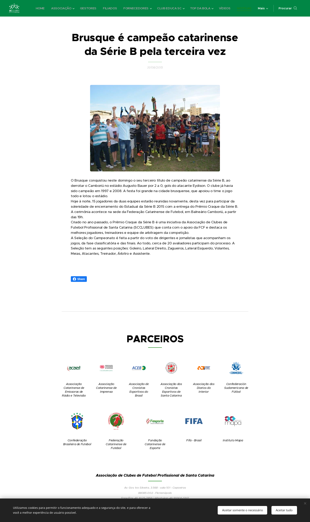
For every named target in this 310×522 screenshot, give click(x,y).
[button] (287, 8)
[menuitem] (36, 8)
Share (79, 279)
